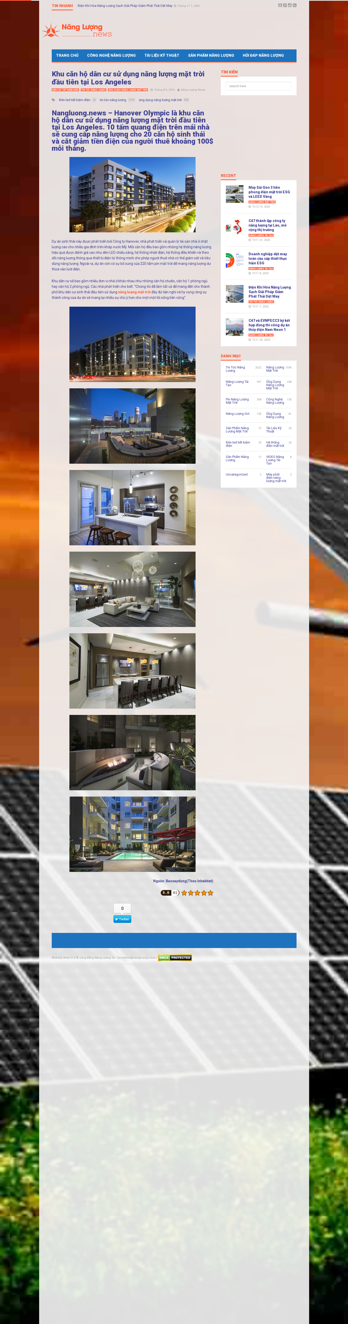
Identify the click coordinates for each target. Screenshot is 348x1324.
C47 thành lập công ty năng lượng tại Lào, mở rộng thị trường (267, 225)
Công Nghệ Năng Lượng (111, 55)
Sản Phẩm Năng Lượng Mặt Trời (237, 429)
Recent (228, 176)
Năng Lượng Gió (238, 413)
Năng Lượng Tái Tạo (261, 235)
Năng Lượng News (193, 89)
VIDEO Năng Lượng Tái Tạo (275, 460)
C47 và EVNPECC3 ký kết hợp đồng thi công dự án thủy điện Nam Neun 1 (269, 325)
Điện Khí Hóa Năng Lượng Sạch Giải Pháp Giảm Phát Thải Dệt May (125, 6)
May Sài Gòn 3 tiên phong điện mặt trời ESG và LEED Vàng (269, 192)
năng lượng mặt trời (134, 292)
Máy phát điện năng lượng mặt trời (276, 478)
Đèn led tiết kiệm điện (65, 90)
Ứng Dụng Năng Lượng (275, 415)
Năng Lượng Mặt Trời (262, 202)
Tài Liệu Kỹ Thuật (161, 55)
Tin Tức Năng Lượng (93, 90)
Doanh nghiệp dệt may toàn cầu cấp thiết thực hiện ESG (268, 258)
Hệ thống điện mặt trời (275, 444)
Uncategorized (237, 474)
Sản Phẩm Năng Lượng (211, 55)
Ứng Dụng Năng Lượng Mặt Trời (128, 90)
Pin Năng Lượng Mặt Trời (237, 401)
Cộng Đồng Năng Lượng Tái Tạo (100, 957)
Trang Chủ (67, 55)
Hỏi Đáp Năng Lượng (263, 55)
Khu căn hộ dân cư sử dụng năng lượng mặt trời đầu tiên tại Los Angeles (128, 78)
